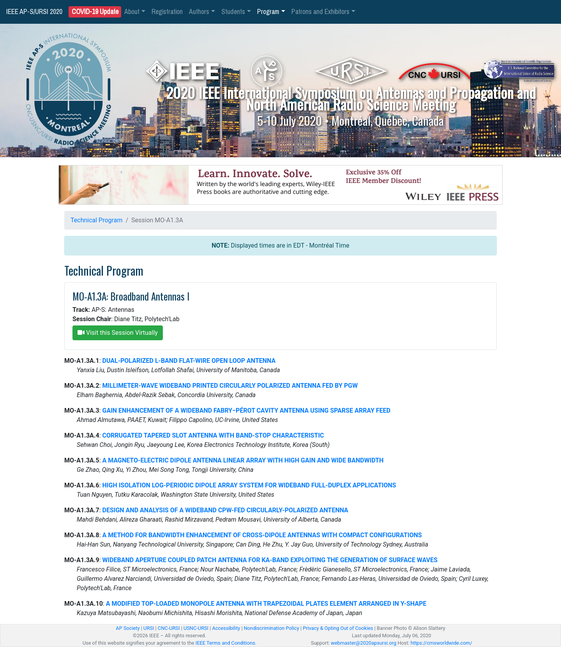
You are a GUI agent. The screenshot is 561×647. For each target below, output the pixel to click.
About (131, 11)
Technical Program (96, 220)
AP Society (127, 628)
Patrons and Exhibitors (320, 11)
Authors (199, 11)
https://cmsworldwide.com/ (441, 643)
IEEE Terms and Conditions (225, 643)
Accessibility (226, 628)
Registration (167, 11)
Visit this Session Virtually (118, 332)
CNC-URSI (169, 628)
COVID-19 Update (95, 12)
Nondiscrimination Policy (271, 628)
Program (268, 11)
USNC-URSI (195, 628)
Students (233, 11)
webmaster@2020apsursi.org (363, 643)
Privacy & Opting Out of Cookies (338, 628)
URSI (148, 628)
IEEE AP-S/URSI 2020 (34, 11)
